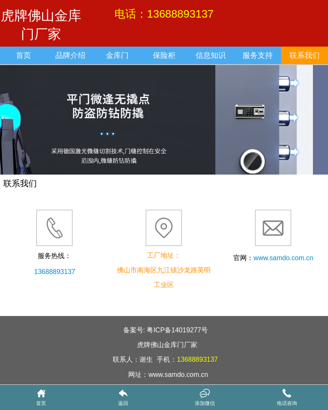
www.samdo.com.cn (283, 257)
